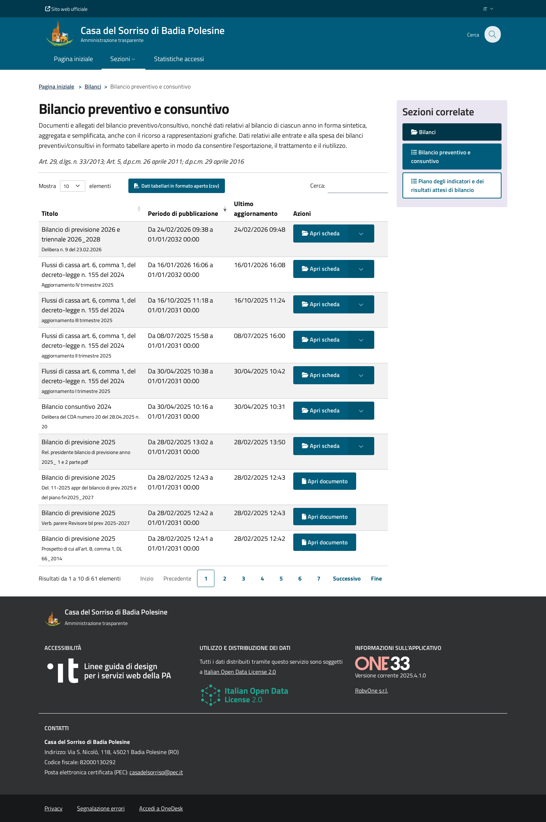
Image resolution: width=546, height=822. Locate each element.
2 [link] (224, 578)
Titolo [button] (50, 213)
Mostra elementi (75, 186)
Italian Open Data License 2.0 (240, 671)
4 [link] (262, 578)
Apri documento (324, 481)
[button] (489, 9)
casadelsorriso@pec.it (156, 772)
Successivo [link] (347, 578)
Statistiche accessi (179, 59)
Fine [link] (376, 578)
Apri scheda (321, 233)
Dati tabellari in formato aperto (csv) (176, 185)
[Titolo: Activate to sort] (92, 209)
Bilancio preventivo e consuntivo (440, 156)
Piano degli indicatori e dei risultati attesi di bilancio (447, 185)
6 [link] (300, 578)
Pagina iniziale (56, 86)
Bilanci (93, 86)
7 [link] (318, 578)
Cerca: (317, 185)
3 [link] (243, 578)
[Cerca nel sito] (492, 34)
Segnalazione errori (101, 808)
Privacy (53, 808)
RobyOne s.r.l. (371, 690)
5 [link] (281, 578)
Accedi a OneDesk (161, 808)
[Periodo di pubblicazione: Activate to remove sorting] (188, 209)
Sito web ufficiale (66, 9)
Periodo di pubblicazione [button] (183, 213)
